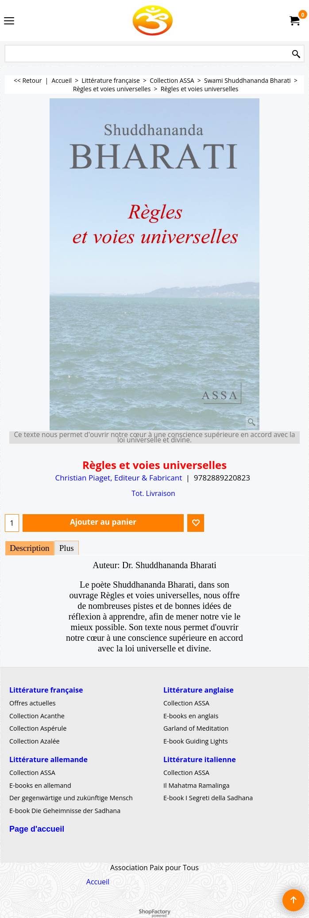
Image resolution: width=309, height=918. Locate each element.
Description (30, 548)
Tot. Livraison (153, 493)
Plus (66, 548)
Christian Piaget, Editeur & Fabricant (118, 478)
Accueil (97, 882)
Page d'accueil (36, 829)
